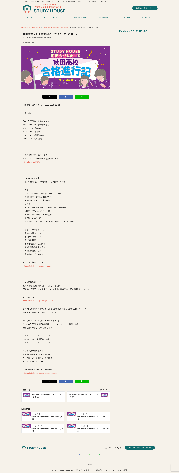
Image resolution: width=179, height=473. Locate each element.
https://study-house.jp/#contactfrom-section (40, 373)
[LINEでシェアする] (82, 97)
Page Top (89, 463)
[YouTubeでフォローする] (94, 454)
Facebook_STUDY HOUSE (133, 31)
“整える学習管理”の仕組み (140, 447)
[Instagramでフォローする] (84, 454)
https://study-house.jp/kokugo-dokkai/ (38, 301)
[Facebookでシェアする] (66, 97)
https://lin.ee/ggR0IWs (32, 162)
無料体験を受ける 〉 (145, 8)
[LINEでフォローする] (89, 454)
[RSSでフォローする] (99, 454)
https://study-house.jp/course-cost (36, 266)
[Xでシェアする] (49, 97)
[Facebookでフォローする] (79, 454)
